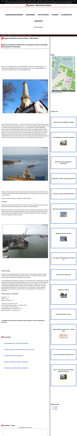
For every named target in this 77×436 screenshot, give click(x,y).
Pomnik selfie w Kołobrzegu (63, 274)
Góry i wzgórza (43, 14)
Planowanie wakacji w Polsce (63, 314)
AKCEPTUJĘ (69, 2)
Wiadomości (38, 21)
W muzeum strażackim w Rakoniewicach (63, 354)
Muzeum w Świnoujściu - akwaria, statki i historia (16, 361)
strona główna (4, 35)
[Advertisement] (26, 61)
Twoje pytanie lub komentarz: (25, 427)
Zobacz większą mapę (56, 92)
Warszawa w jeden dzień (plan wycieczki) (63, 212)
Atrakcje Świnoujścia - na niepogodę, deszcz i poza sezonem (19, 349)
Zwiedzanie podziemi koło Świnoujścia (13, 355)
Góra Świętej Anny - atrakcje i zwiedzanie (63, 141)
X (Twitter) (55, 407)
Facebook (55, 409)
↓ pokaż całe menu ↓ (38, 27)
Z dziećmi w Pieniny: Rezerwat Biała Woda (64, 193)
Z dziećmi (55, 14)
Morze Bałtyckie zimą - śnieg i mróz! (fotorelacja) (16, 343)
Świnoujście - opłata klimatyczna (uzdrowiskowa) (16, 368)
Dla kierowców (66, 14)
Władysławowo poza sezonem (63, 237)
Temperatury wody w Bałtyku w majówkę (63, 122)
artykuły (9, 35)
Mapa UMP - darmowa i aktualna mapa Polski (63, 178)
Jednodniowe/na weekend (14, 14)
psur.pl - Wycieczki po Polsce (38, 5)
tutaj (25, 2)
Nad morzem (30, 14)
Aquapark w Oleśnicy (63, 293)
